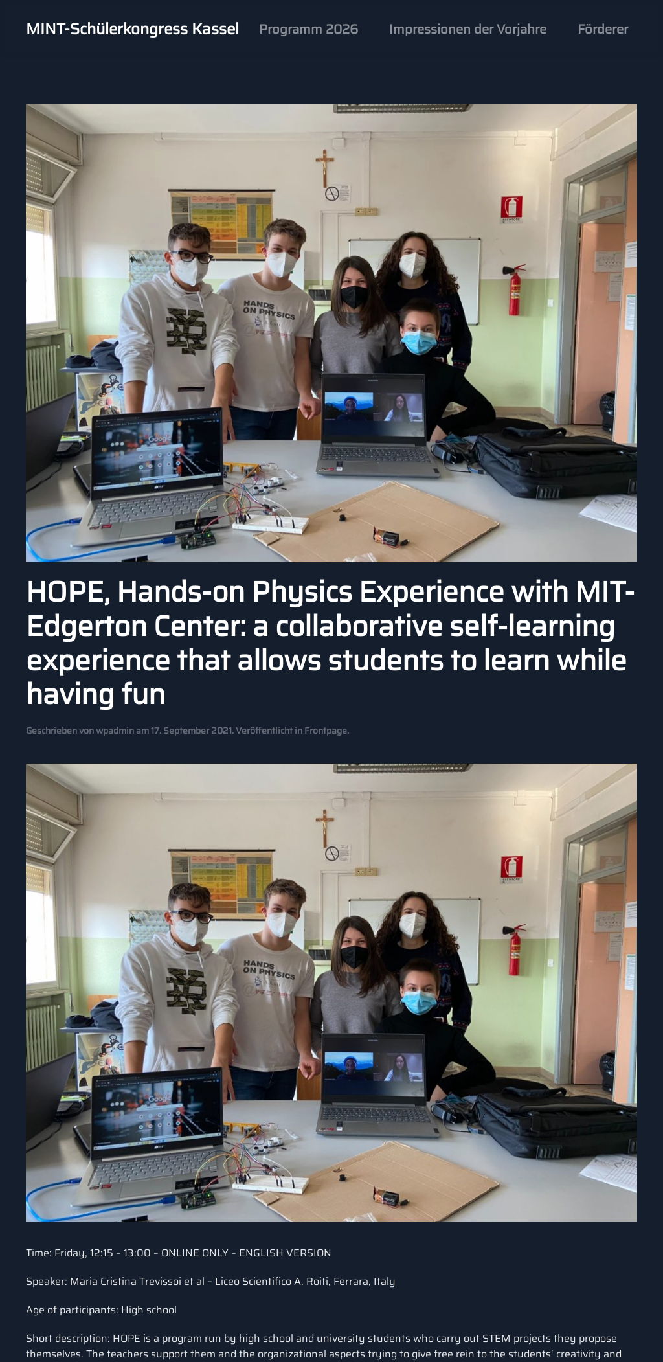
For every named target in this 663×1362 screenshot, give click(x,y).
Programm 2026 (308, 29)
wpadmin (115, 730)
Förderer (603, 29)
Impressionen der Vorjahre (467, 29)
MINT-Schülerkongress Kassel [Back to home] (132, 29)
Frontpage (325, 730)
